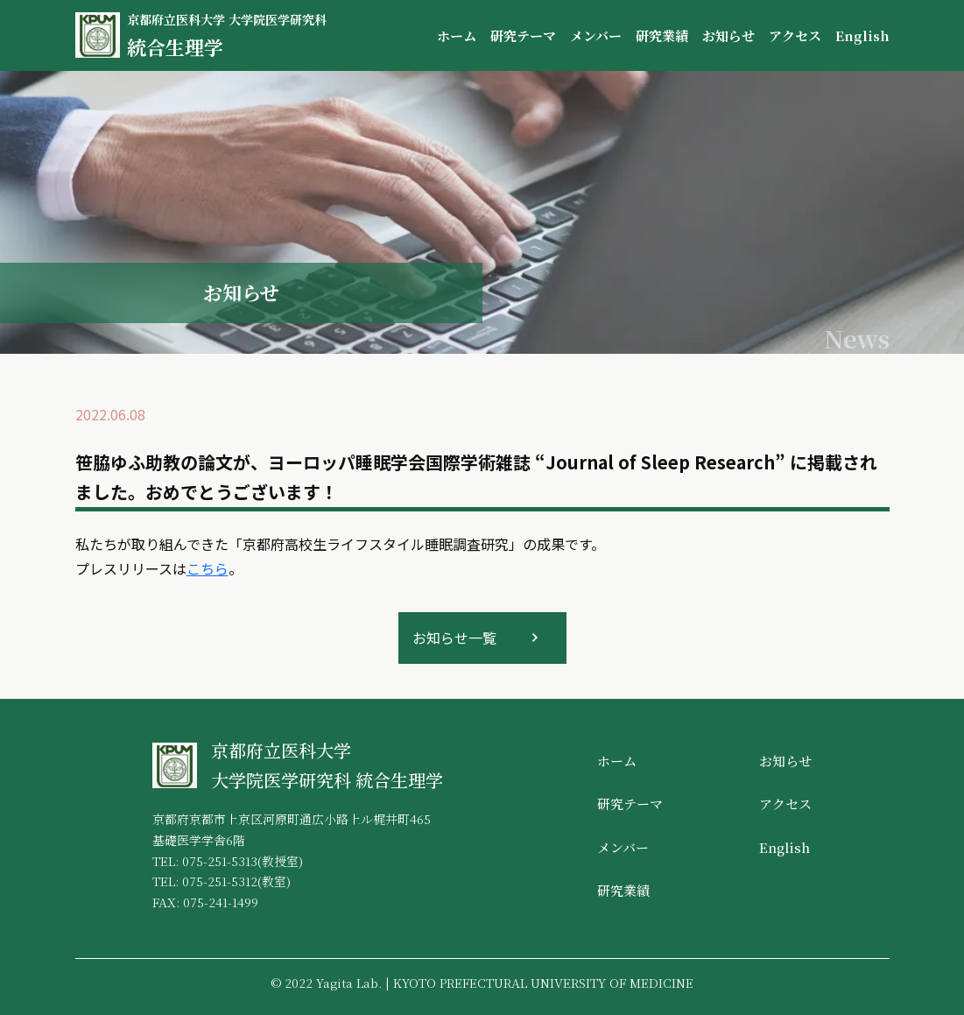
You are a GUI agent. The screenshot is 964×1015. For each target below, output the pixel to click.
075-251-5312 (219, 881)
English (862, 35)
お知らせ (728, 35)
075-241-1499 (220, 902)
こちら (207, 568)
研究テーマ (523, 35)
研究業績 (662, 35)
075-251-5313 (219, 861)
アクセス (795, 35)
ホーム (456, 35)
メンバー (596, 35)
